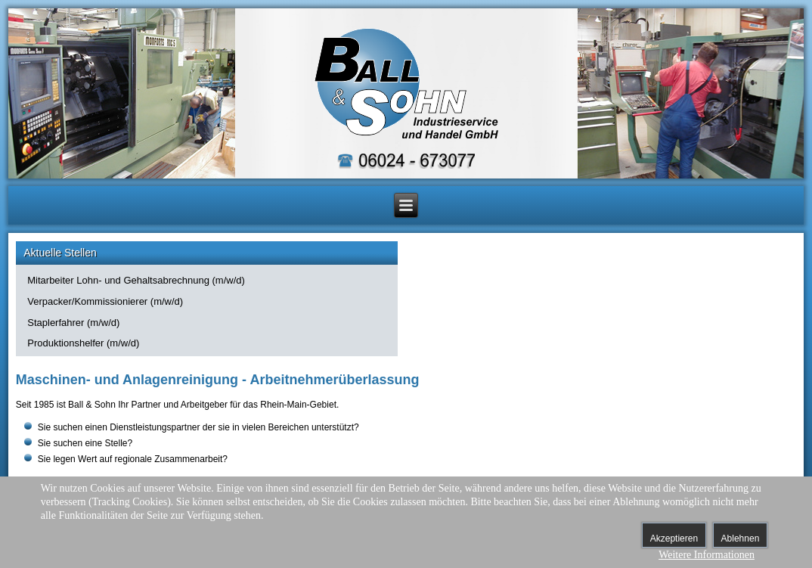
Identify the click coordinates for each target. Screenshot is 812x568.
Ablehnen (740, 538)
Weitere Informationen (707, 554)
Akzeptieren (674, 538)
